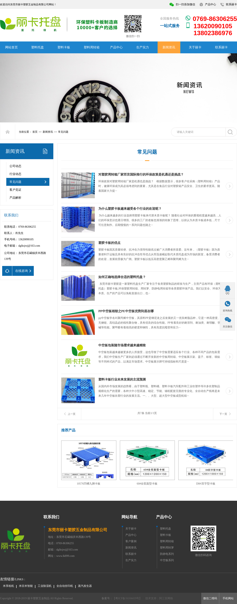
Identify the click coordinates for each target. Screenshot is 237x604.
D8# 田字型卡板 (205, 483)
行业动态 (15, 174)
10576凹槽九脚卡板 (88, 483)
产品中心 (210, 4)
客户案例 (130, 541)
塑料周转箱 (92, 47)
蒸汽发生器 (85, 585)
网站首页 (11, 47)
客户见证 (15, 189)
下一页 (223, 413)
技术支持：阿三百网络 (159, 598)
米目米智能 (26, 585)
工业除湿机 (45, 585)
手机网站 (228, 598)
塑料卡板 (63, 47)
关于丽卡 (195, 47)
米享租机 (8, 585)
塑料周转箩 (167, 547)
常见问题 (63, 131)
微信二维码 (210, 598)
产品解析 (15, 197)
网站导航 (129, 517)
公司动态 (15, 166)
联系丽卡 (231, 4)
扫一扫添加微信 (185, 4)
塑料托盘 (37, 47)
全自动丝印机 (64, 585)
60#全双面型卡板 (147, 483)
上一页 (71, 413)
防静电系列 (167, 553)
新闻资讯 (169, 47)
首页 (35, 131)
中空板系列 (167, 560)
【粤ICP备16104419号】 (127, 598)
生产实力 (142, 47)
